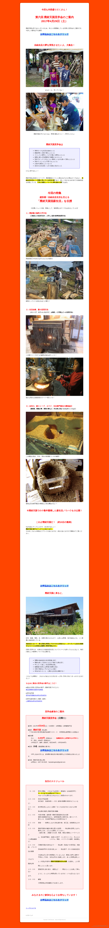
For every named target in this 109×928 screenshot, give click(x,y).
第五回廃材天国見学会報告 (34, 689)
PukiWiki (96, 926)
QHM (107, 926)
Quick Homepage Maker (102, 925)
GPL (105, 926)
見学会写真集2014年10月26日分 (36, 695)
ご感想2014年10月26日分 (34, 701)
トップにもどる (31, 908)
